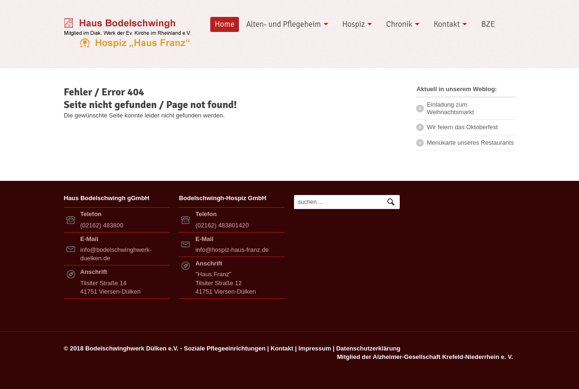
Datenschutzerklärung (368, 348)
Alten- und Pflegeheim (283, 24)
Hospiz (353, 24)
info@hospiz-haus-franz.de (232, 249)
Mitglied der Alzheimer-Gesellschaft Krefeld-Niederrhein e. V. (425, 356)
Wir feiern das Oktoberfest (462, 127)
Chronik (399, 24)
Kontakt (447, 24)
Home (225, 24)
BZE (488, 24)
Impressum (314, 348)
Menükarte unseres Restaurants (470, 142)
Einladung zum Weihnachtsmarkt (450, 108)
